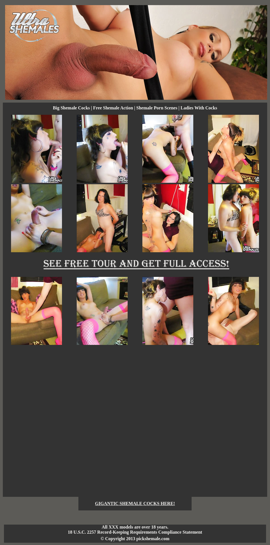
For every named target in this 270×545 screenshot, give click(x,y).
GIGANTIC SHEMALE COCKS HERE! (135, 503)
